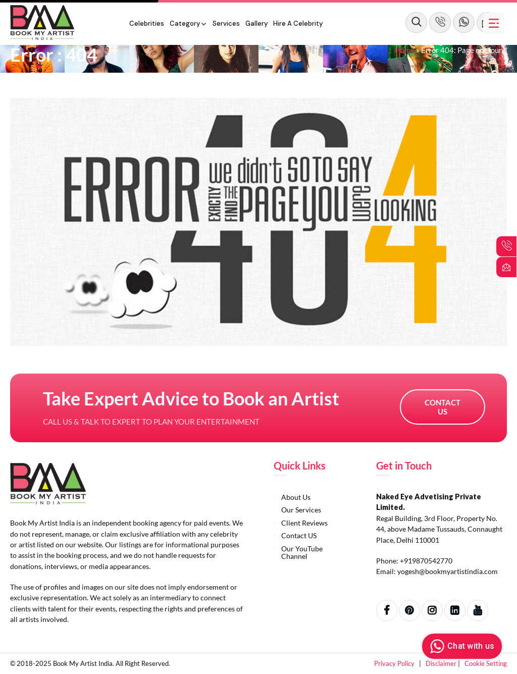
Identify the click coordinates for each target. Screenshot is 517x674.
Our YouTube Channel (302, 552)
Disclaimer (442, 663)
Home (405, 50)
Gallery (256, 23)
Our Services (301, 509)
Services (226, 23)
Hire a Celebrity (298, 23)
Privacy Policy (395, 663)
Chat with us (460, 646)
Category (185, 23)
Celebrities (146, 23)
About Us (296, 497)
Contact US (442, 407)
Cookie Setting (485, 663)
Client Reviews (304, 523)
